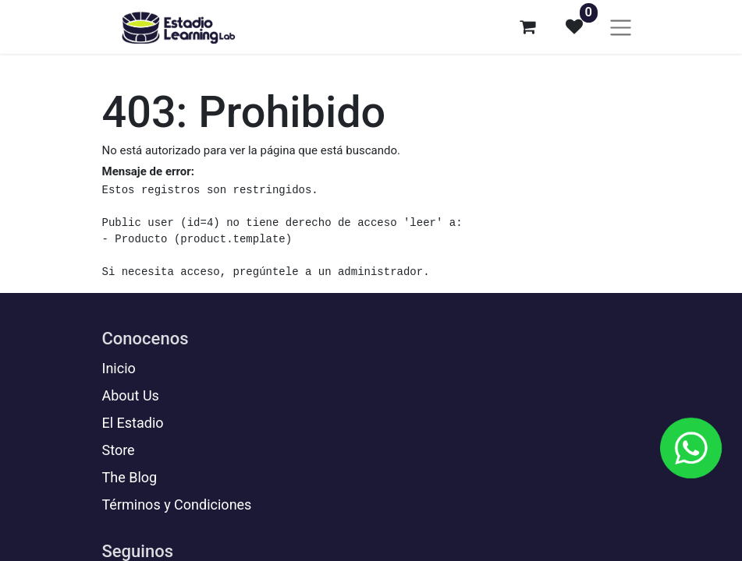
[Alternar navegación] (621, 27)
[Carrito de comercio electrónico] (527, 26)
